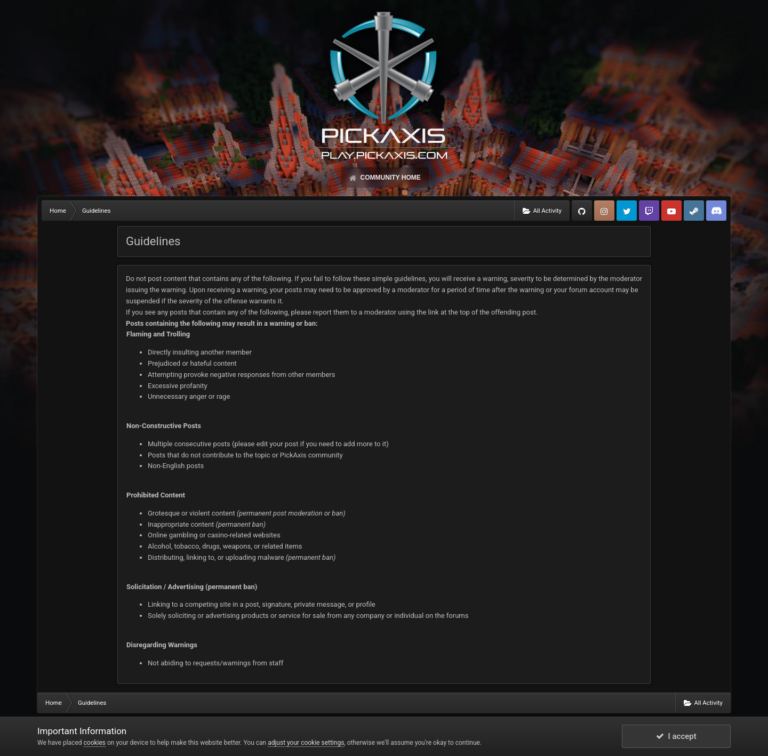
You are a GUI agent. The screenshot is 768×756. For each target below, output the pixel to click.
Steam (694, 210)
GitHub (582, 210)
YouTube (671, 210)
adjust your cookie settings (306, 742)
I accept (676, 736)
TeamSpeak (716, 210)
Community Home (389, 177)
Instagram (604, 210)
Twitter (627, 210)
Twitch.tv (649, 210)
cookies (95, 742)
